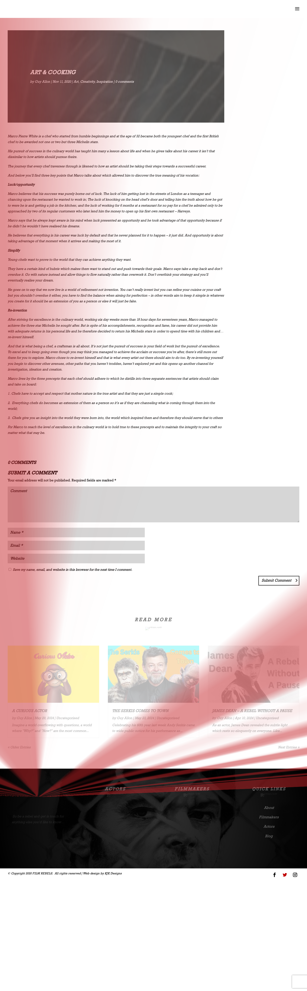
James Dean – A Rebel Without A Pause (252, 711)
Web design (91, 873)
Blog (269, 836)
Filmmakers (192, 789)
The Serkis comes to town (140, 711)
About (269, 808)
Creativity (87, 82)
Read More (266, 117)
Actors (115, 789)
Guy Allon (42, 82)
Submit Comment (276, 580)
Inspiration (104, 82)
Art (76, 82)
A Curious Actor (29, 711)
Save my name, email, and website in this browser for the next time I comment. (72, 570)
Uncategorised (257, 82)
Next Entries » (288, 747)
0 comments (124, 82)
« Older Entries (19, 747)
